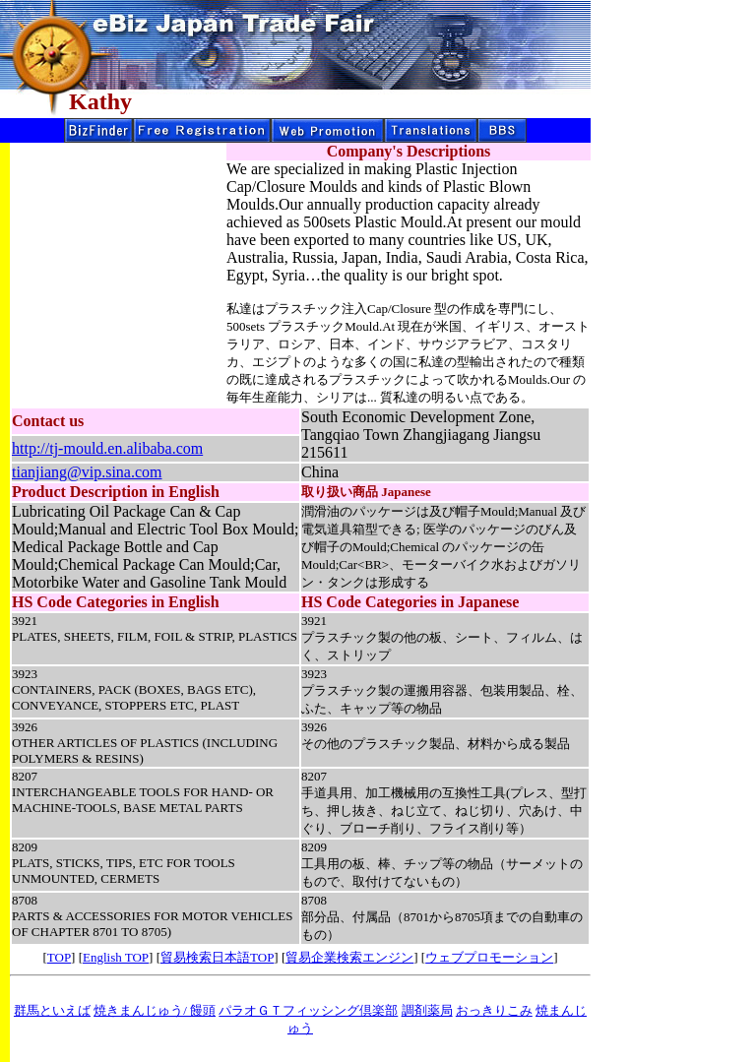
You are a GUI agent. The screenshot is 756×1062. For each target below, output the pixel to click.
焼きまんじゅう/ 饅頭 (155, 1010)
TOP (59, 957)
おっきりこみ (494, 1010)
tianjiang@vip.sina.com (86, 472)
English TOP (116, 957)
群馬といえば (52, 1010)
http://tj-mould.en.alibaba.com (107, 448)
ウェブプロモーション (489, 957)
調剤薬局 (427, 1010)
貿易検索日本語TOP (217, 957)
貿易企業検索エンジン (349, 957)
